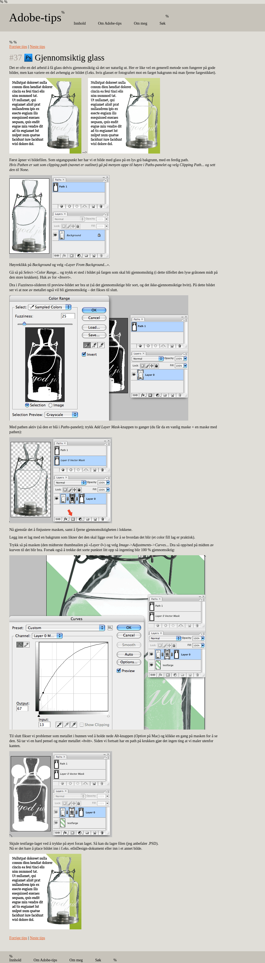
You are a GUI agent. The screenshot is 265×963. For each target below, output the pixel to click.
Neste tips (37, 47)
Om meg (140, 23)
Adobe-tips (35, 17)
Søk (162, 23)
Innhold (80, 23)
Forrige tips (18, 47)
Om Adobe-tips (110, 23)
